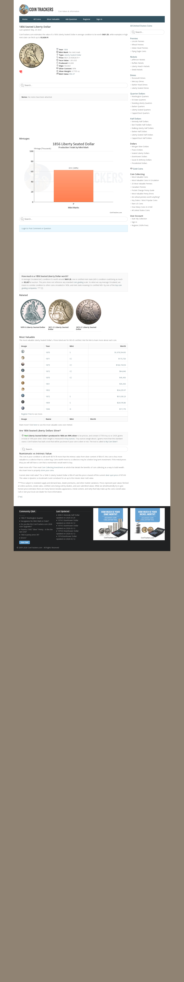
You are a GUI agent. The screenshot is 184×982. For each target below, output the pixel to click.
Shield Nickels (137, 69)
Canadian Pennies (139, 187)
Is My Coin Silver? (110, 441)
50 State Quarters (139, 100)
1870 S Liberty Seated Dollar (32, 327)
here (35, 425)
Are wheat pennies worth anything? (146, 197)
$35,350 (122, 384)
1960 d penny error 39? (30, 535)
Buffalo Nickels (138, 63)
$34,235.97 (121, 390)
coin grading (78, 282)
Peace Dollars (137, 150)
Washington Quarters (140, 96)
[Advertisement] (122, 7)
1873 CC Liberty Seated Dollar (86, 328)
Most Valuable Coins (140, 177)
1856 (66, 49)
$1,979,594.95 (120, 352)
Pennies (134, 38)
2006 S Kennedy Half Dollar (69, 515)
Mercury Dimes (138, 81)
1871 (48, 359)
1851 (48, 384)
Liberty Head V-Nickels (141, 66)
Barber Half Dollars (139, 131)
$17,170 (122, 409)
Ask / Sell (24, 542)
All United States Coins (141, 25)
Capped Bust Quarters (140, 113)
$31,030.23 (121, 396)
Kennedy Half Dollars (140, 121)
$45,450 (122, 377)
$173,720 (122, 359)
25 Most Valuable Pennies (142, 183)
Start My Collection (139, 218)
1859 (48, 403)
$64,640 (122, 371)
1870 (48, 352)
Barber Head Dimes (139, 85)
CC (71, 359)
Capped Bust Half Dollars (142, 138)
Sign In (99, 19)
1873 (48, 365)
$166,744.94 (121, 365)
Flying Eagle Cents (139, 51)
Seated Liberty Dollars (140, 153)
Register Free (26, 414)
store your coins (47, 470)
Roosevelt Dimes (138, 78)
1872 (48, 371)
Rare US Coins (137, 203)
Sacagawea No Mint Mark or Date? (35, 521)
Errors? (23, 538)
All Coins (37, 19)
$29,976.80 (121, 403)
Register (86, 19)
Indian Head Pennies (140, 48)
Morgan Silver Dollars (140, 146)
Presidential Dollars (139, 163)
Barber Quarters (138, 106)
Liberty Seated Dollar (72, 55)
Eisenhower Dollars (139, 156)
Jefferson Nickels (138, 59)
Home (24, 19)
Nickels (133, 57)
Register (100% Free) (140, 225)
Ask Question (71, 19)
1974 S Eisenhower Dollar (68, 520)
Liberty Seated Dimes (140, 88)
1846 (48, 409)
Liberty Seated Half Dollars (142, 135)
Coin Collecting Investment (52, 467)
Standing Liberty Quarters (142, 103)
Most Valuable (53, 19)
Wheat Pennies (138, 44)
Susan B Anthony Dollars (142, 160)
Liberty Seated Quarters (141, 110)
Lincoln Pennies (138, 41)
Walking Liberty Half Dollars (143, 128)
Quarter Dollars (137, 93)
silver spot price (111, 475)
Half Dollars (135, 118)
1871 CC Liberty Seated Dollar (58, 328)
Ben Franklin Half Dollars (141, 125)
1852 (48, 390)
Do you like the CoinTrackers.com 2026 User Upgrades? (35, 525)
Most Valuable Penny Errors (143, 193)
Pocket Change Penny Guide (143, 190)
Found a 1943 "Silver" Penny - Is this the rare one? (36, 530)
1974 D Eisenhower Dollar (68, 531)
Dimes (133, 75)
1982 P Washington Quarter (32, 518)
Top (20, 496)
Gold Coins (138, 168)
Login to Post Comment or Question (36, 228)
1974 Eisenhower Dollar (67, 536)
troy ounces (70, 438)
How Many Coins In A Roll (142, 207)
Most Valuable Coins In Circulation (145, 180)
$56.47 (72, 74)
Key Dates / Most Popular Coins (144, 200)
